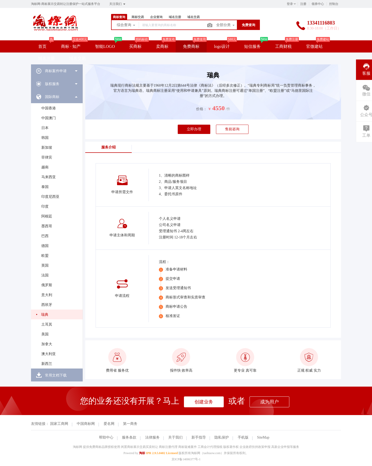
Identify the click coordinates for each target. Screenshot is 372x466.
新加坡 (46, 147)
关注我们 (117, 4)
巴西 (45, 236)
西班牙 (46, 305)
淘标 (142, 453)
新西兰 (46, 364)
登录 (290, 4)
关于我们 (175, 437)
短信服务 (252, 46)
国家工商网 (59, 424)
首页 (42, 46)
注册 (303, 4)
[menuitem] (57, 70)
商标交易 (137, 17)
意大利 (46, 295)
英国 (45, 265)
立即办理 (194, 129)
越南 (45, 167)
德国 (45, 246)
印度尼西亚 (50, 197)
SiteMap (263, 437)
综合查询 (126, 25)
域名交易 (193, 17)
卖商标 (162, 46)
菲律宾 (46, 157)
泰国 (45, 187)
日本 (45, 128)
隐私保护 (221, 437)
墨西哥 (46, 226)
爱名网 (109, 424)
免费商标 (191, 46)
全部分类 (225, 25)
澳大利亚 (48, 354)
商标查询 (119, 17)
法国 (45, 275)
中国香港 (48, 108)
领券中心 (318, 4)
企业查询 (156, 17)
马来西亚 (48, 177)
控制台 (333, 4)
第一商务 (130, 424)
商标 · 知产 (71, 46)
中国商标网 (86, 424)
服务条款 (129, 437)
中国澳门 (48, 118)
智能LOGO (105, 46)
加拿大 (46, 344)
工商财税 (283, 46)
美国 (45, 334)
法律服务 (152, 437)
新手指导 (198, 437)
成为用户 (269, 401)
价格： (201, 109)
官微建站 (314, 46)
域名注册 (175, 17)
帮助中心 (106, 437)
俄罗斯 (46, 285)
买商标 (135, 46)
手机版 (243, 437)
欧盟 (45, 256)
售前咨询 (232, 129)
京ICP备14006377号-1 (186, 459)
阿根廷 (46, 216)
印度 (45, 206)
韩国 (45, 138)
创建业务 (204, 401)
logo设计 (221, 46)
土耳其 (46, 324)
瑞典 (44, 315)
